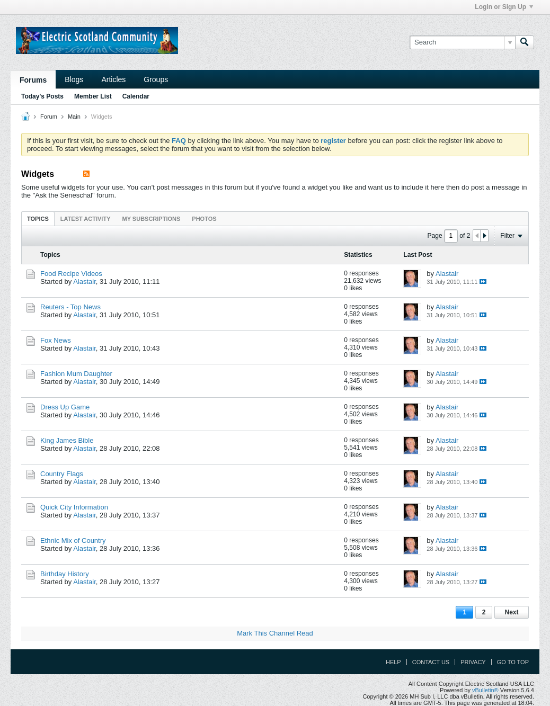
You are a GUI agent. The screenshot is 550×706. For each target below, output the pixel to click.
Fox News (55, 340)
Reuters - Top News (70, 307)
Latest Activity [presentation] (85, 219)
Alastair (84, 281)
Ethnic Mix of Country (73, 540)
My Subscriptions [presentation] (151, 219)
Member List (93, 96)
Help (393, 662)
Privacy (472, 662)
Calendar (135, 96)
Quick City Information (74, 507)
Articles (113, 79)
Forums (33, 80)
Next (511, 612)
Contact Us (431, 662)
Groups (156, 79)
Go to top (513, 662)
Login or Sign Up (504, 7)
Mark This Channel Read (275, 633)
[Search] (462, 42)
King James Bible (66, 440)
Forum (48, 116)
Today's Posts (42, 96)
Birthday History (64, 574)
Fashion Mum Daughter (76, 374)
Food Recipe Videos (71, 274)
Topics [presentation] (38, 219)
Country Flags (61, 474)
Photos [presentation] (204, 219)
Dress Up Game (65, 407)
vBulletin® (485, 690)
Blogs (74, 79)
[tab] (38, 218)
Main (74, 116)
